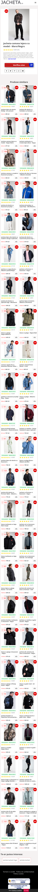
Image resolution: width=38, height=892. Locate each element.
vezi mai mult (12, 59)
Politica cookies (19, 874)
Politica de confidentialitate (25, 872)
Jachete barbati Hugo (10, 860)
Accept (26, 890)
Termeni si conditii (9, 872)
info (16, 114)
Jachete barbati (25, 860)
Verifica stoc (23, 65)
